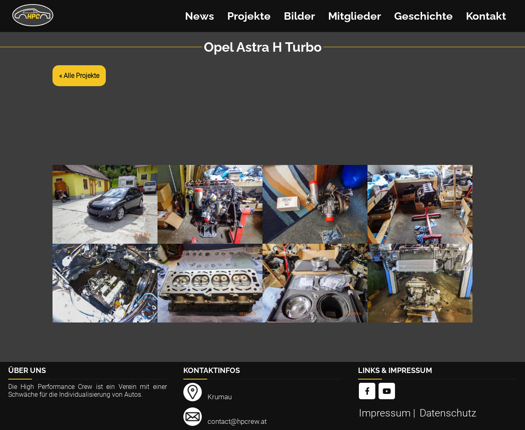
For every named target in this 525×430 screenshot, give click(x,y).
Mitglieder (354, 16)
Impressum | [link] (388, 413)
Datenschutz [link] (448, 413)
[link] (367, 392)
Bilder (299, 16)
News (199, 16)
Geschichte (423, 16)
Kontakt (486, 16)
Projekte (249, 16)
